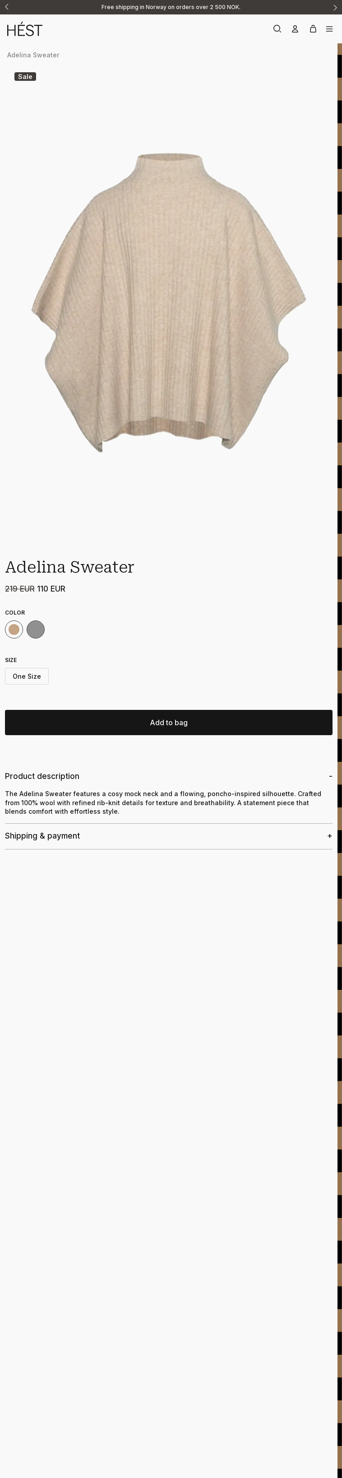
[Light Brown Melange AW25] (14, 629)
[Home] (89, 29)
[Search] (277, 29)
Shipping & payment (42, 835)
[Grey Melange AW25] (36, 629)
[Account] (295, 29)
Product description (42, 776)
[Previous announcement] (7, 7)
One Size (27, 676)
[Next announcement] (335, 7)
